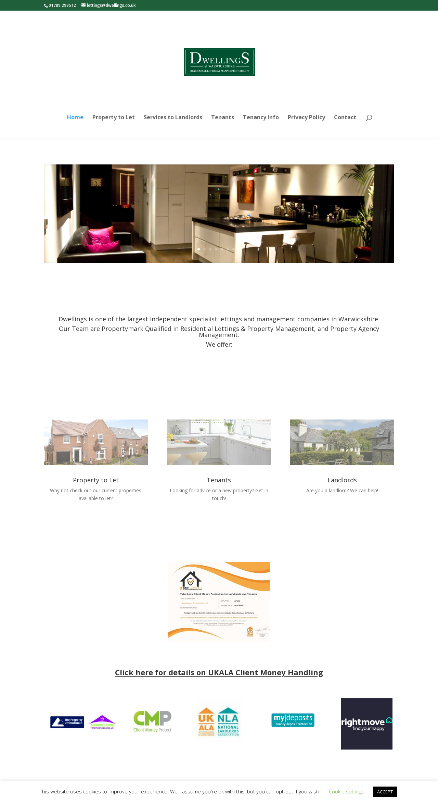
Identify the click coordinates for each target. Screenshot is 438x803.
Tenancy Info (261, 118)
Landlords (342, 480)
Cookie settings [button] (346, 791)
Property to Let (113, 118)
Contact (345, 118)
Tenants (222, 118)
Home (75, 118)
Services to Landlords (173, 118)
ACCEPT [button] (385, 792)
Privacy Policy (306, 118)
